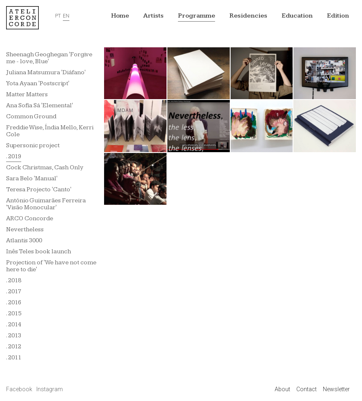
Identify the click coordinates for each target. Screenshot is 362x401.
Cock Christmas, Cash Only (44, 167)
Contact (306, 389)
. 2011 (13, 357)
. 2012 (13, 346)
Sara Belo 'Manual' (32, 178)
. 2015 (13, 313)
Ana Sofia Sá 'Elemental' (39, 105)
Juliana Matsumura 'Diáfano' (46, 72)
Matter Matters (27, 94)
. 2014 (13, 324)
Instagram (49, 389)
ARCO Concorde (29, 218)
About (282, 389)
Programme (196, 16)
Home (120, 16)
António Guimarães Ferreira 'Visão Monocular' (46, 204)
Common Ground (31, 116)
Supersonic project (33, 145)
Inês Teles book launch (38, 251)
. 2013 (13, 335)
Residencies (248, 16)
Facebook (19, 389)
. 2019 (13, 156)
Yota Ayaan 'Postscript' (37, 83)
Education (297, 16)
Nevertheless (25, 229)
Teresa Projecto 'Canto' (38, 189)
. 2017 (13, 291)
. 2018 (13, 280)
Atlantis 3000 (24, 240)
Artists (153, 16)
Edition (338, 16)
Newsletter (336, 389)
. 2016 (13, 302)
